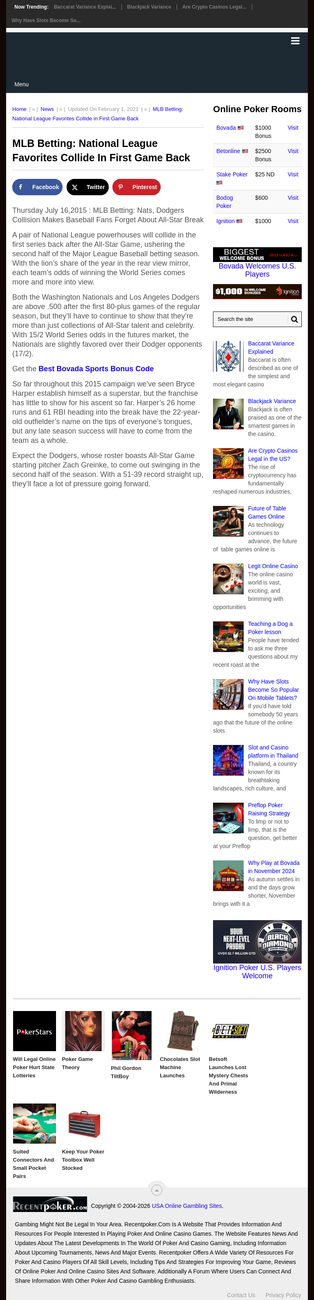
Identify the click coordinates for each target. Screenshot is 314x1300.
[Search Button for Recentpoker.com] (293, 319)
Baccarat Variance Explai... (85, 7)
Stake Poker (231, 174)
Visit (293, 127)
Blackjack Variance (149, 7)
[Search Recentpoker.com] (257, 319)
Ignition (225, 221)
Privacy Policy (283, 1295)
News (47, 109)
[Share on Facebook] (37, 187)
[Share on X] (88, 187)
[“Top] (156, 1190)
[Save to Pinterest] (136, 187)
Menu (21, 84)
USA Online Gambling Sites (187, 1206)
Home (19, 109)
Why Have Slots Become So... (46, 20)
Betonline (228, 151)
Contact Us (241, 1295)
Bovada (226, 127)
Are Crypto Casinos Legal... (214, 7)
